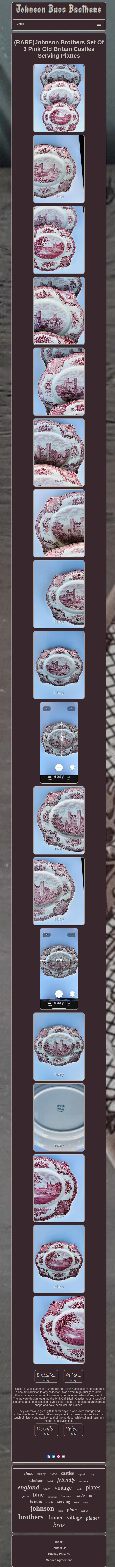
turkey (41, 1474)
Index (59, 1542)
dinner (55, 1517)
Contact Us (58, 1548)
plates (93, 1487)
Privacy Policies (59, 1554)
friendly (66, 1479)
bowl (91, 1474)
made (80, 1495)
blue (38, 1495)
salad (46, 1489)
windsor (35, 1481)
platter (93, 1518)
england (28, 1487)
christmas (52, 1497)
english (82, 1474)
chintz (49, 1502)
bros (59, 1525)
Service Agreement (59, 1560)
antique (84, 1481)
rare (76, 1502)
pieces (25, 1496)
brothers (30, 1517)
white (86, 1503)
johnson (42, 1508)
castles (67, 1473)
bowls (79, 1489)
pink (50, 1481)
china (28, 1473)
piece (53, 1474)
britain (36, 1501)
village (74, 1518)
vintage (63, 1487)
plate (72, 1509)
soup (60, 1510)
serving (63, 1501)
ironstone (66, 1496)
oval (92, 1496)
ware (84, 1510)
